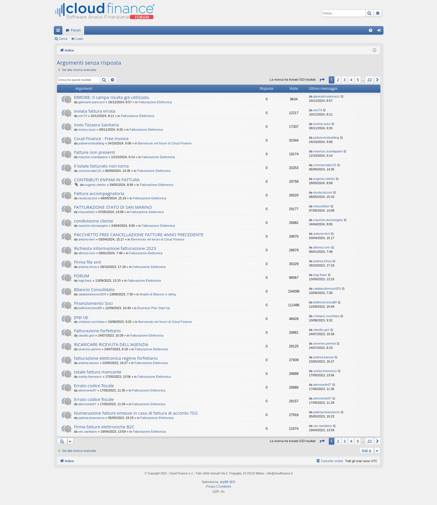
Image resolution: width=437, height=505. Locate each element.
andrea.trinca (87, 267)
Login (79, 38)
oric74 (82, 116)
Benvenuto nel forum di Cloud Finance (164, 143)
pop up (81, 317)
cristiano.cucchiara (91, 321)
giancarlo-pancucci (91, 102)
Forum (76, 30)
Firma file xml (87, 262)
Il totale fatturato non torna (101, 166)
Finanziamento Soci (93, 303)
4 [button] (351, 79)
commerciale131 (90, 170)
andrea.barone (88, 363)
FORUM (81, 276)
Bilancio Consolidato (94, 289)
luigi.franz (85, 280)
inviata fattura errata (95, 111)
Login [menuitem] (380, 31)
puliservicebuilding (91, 143)
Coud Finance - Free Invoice (101, 138)
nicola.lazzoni (87, 198)
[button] (322, 79)
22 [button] (369, 79)
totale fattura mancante (98, 372)
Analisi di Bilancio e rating (158, 294)
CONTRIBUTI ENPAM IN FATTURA (107, 179)
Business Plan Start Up (154, 308)
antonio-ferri (86, 239)
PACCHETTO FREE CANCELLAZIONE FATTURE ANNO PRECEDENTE (139, 234)
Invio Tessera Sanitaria (96, 125)
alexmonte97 (87, 390)
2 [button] (338, 79)
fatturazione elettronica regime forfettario (116, 358)
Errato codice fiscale (94, 385)
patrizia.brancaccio (91, 417)
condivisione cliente (93, 221)
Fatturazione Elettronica (155, 102)
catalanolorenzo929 (92, 294)
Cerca (63, 38)
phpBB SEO (228, 482)
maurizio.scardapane (93, 157)
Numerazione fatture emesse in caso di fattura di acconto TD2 (136, 413)
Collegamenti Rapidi (59, 31)
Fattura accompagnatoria (99, 193)
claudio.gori (86, 335)
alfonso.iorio (86, 253)
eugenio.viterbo (95, 184)
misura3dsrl (86, 212)
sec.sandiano (87, 431)
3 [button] (344, 79)
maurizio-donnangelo (93, 225)
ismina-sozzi (87, 129)
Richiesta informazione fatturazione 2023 (115, 248)
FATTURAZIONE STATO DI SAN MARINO (113, 207)
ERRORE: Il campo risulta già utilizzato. (112, 97)
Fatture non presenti (94, 152)
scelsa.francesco (90, 376)
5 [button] (358, 79)
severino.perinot (89, 349)
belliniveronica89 (90, 308)
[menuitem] (370, 30)
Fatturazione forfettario (97, 330)
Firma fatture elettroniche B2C (104, 427)
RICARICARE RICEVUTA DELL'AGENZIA (111, 344)
